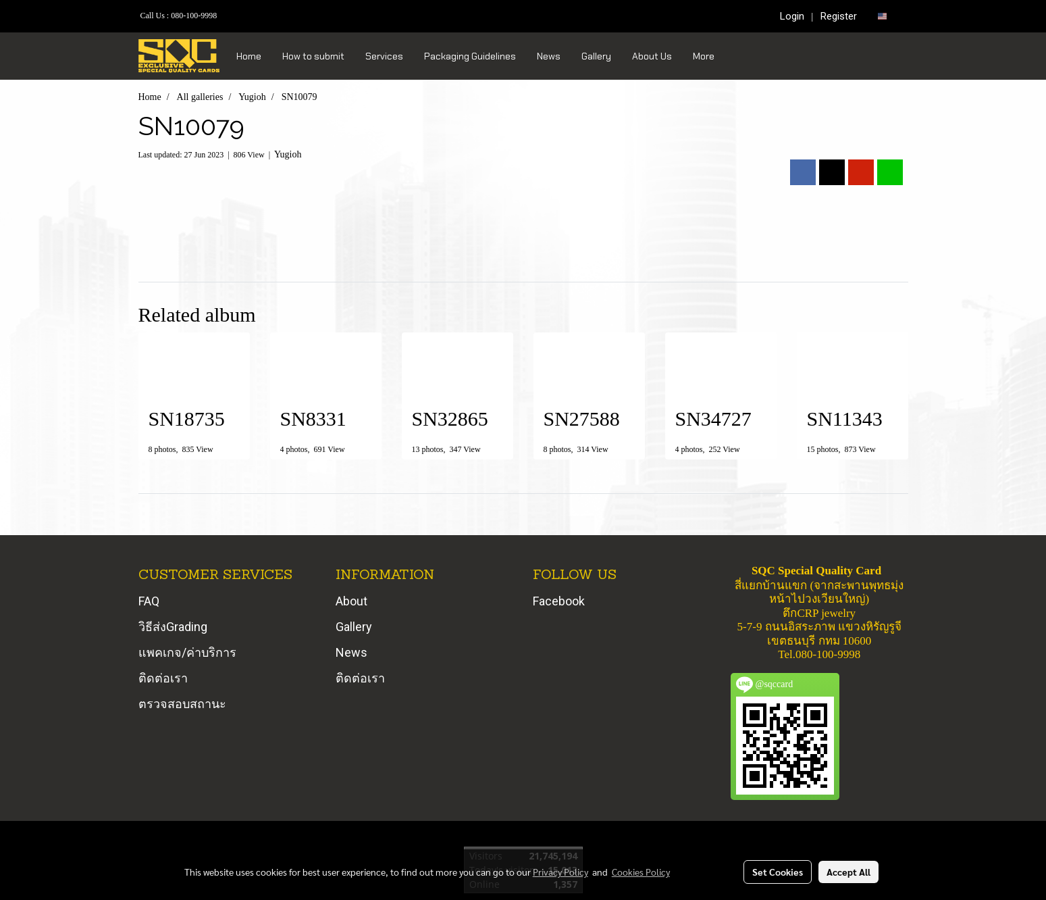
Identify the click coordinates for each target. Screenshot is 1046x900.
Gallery (596, 56)
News (548, 56)
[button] (736, 56)
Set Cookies (777, 872)
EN (887, 16)
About (351, 601)
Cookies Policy (641, 872)
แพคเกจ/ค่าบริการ (187, 652)
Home (248, 56)
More (703, 56)
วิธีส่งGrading (172, 627)
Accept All (848, 872)
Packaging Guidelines (470, 56)
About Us (652, 56)
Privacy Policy (560, 872)
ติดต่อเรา (163, 678)
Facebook (559, 601)
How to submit (313, 56)
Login (792, 16)
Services (384, 56)
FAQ (148, 601)
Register (838, 16)
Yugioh (287, 154)
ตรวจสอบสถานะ (182, 704)
